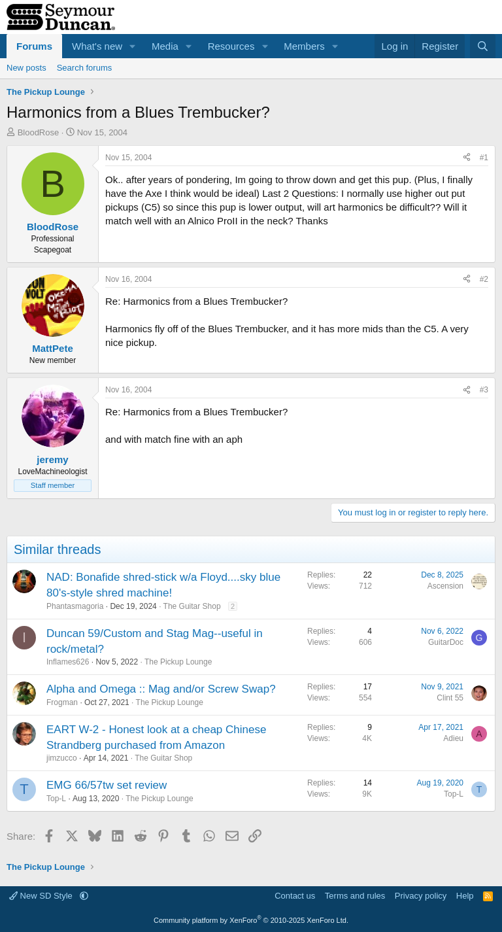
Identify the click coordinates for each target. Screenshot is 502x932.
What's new (97, 46)
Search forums (84, 68)
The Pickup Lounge (178, 661)
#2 (484, 279)
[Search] (482, 46)
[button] (133, 46)
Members (304, 46)
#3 (484, 389)
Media (165, 46)
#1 (484, 157)
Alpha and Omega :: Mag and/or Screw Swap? (161, 689)
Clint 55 (450, 697)
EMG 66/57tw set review (106, 785)
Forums (34, 46)
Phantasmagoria (74, 606)
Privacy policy (420, 896)
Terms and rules (355, 896)
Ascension (445, 586)
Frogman (62, 702)
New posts (26, 68)
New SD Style (42, 896)
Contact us (295, 896)
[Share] (466, 157)
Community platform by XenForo (251, 920)
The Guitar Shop (192, 606)
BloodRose (38, 132)
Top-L (56, 798)
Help (465, 896)
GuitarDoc (445, 642)
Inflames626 (67, 661)
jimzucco (61, 758)
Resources (231, 46)
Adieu (453, 738)
